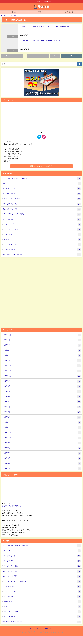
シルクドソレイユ (42, 234)
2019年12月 (41, 365)
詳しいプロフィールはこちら (41, 166)
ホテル (42, 239)
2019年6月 (41, 396)
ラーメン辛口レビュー (42, 199)
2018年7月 (41, 453)
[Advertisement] (41, 292)
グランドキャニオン (42, 229)
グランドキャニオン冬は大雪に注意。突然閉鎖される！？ (39, 40)
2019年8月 (41, 386)
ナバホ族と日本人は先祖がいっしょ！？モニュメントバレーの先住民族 (44, 26)
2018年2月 (41, 468)
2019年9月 (41, 381)
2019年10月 (41, 376)
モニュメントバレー (42, 244)
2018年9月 (41, 443)
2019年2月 (41, 417)
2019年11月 (41, 371)
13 (32, 56)
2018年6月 (41, 458)
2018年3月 (41, 463)
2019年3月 (41, 412)
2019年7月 (41, 391)
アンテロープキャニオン (42, 224)
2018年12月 (41, 427)
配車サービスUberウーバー (41, 254)
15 (55, 56)
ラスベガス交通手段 (41, 209)
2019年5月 (41, 401)
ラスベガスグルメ (41, 194)
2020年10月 (41, 335)
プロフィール (41, 183)
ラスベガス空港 (42, 249)
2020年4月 (41, 345)
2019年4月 (41, 407)
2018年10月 (41, 437)
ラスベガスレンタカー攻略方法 (42, 214)
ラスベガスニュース (41, 204)
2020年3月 (41, 350)
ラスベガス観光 (41, 219)
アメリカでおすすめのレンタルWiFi (41, 178)
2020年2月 (41, 355)
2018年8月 (41, 448)
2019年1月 (41, 422)
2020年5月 (41, 340)
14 (44, 56)
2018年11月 (41, 432)
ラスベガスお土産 (41, 188)
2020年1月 (41, 360)
